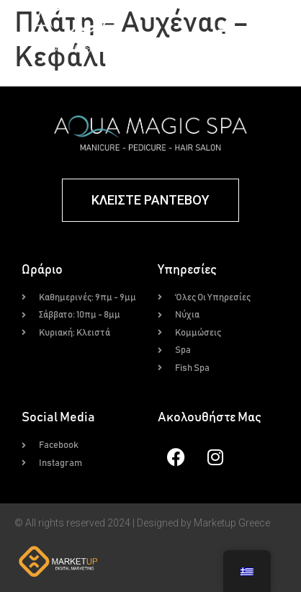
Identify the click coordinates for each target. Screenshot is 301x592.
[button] (226, 30)
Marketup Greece (232, 523)
